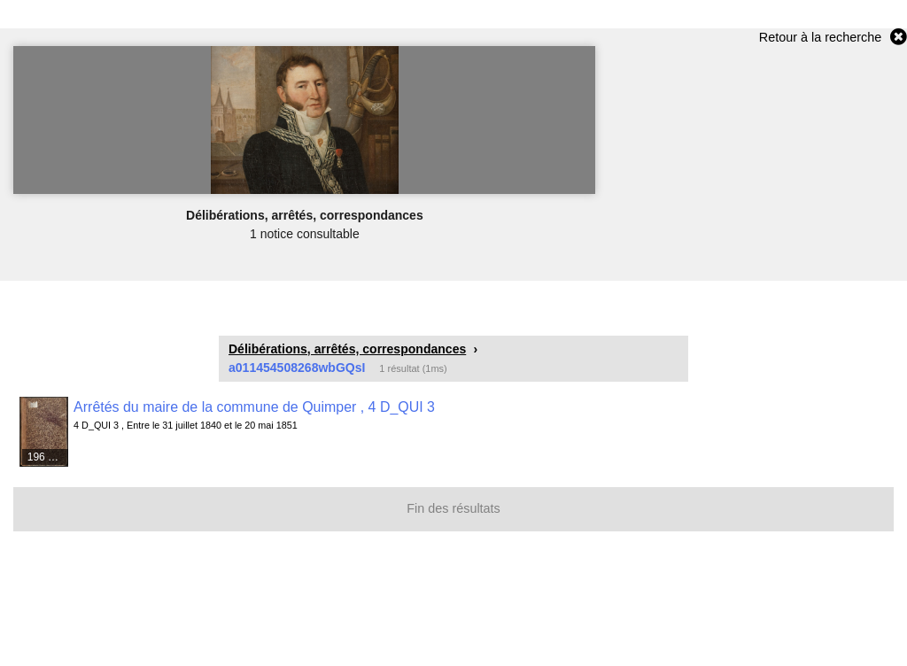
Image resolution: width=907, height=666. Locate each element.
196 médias (48, 457)
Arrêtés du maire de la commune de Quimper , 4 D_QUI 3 (254, 406)
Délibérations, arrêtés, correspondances (347, 349)
